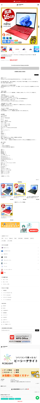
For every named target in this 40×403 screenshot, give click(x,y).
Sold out (20, 68)
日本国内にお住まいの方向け (20, 71)
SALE (5, 272)
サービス (5, 266)
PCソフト (5, 263)
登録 (37, 330)
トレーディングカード (8, 269)
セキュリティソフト (7, 260)
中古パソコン (6, 247)
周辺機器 (5, 257)
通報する (37, 179)
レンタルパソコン (7, 250)
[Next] (38, 27)
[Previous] (1, 27)
